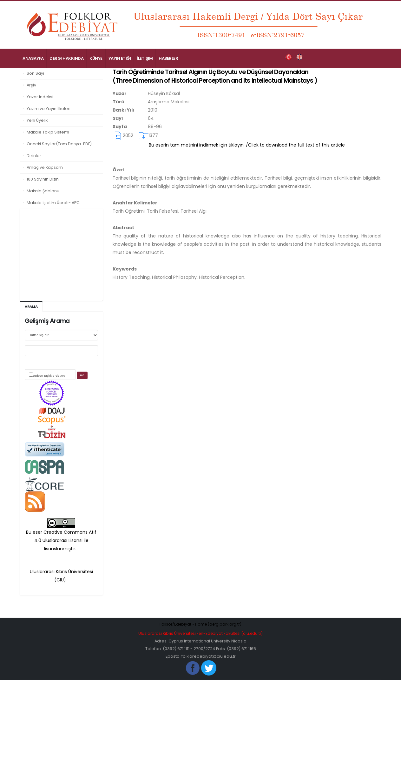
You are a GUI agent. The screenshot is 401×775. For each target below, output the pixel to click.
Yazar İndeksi (40, 96)
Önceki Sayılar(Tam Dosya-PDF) (59, 144)
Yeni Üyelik (37, 120)
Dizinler (34, 155)
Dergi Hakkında (66, 58)
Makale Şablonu (43, 191)
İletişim (145, 58)
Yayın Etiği (119, 58)
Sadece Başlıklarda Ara (49, 376)
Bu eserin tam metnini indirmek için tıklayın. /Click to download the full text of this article (247, 145)
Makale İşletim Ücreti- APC (53, 202)
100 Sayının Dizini (43, 179)
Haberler (168, 58)
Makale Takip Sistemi (48, 132)
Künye (95, 58)
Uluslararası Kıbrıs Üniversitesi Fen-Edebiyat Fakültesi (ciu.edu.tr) (200, 633)
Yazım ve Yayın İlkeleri (48, 108)
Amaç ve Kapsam (45, 167)
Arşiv (31, 85)
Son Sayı (35, 73)
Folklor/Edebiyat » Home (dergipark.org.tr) (201, 624)
